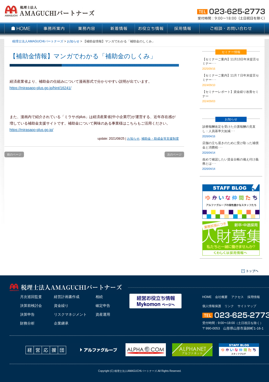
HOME (207, 297)
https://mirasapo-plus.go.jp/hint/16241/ (40, 88)
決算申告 (27, 314)
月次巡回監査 (31, 297)
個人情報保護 (211, 306)
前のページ (14, 154)
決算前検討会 (31, 305)
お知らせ (133, 138)
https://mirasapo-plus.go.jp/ (31, 130)
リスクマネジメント (70, 314)
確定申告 (103, 305)
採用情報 (253, 297)
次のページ (174, 154)
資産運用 (103, 314)
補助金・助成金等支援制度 (160, 138)
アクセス (237, 297)
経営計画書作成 (66, 297)
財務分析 (27, 323)
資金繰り (61, 305)
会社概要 (221, 297)
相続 (99, 297)
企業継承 (61, 323)
